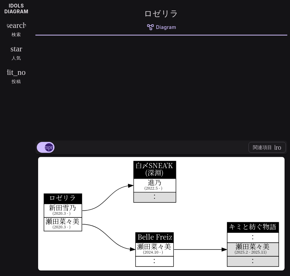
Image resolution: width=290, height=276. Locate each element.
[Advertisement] (161, 86)
